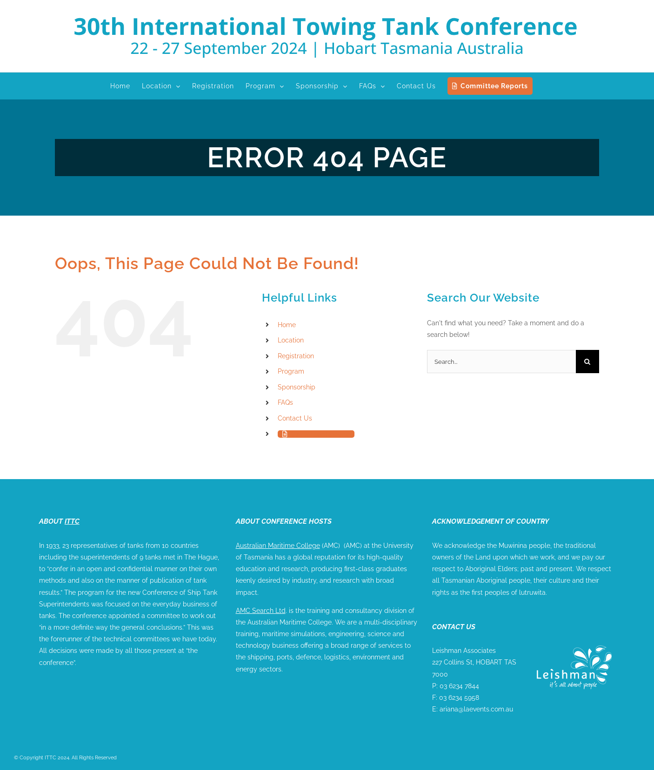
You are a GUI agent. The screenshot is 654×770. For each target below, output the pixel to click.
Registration (296, 356)
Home (287, 325)
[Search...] (501, 361)
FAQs (285, 402)
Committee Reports (320, 434)
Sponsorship (296, 387)
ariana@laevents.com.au (476, 709)
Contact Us (295, 418)
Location (291, 340)
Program (291, 371)
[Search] (587, 361)
